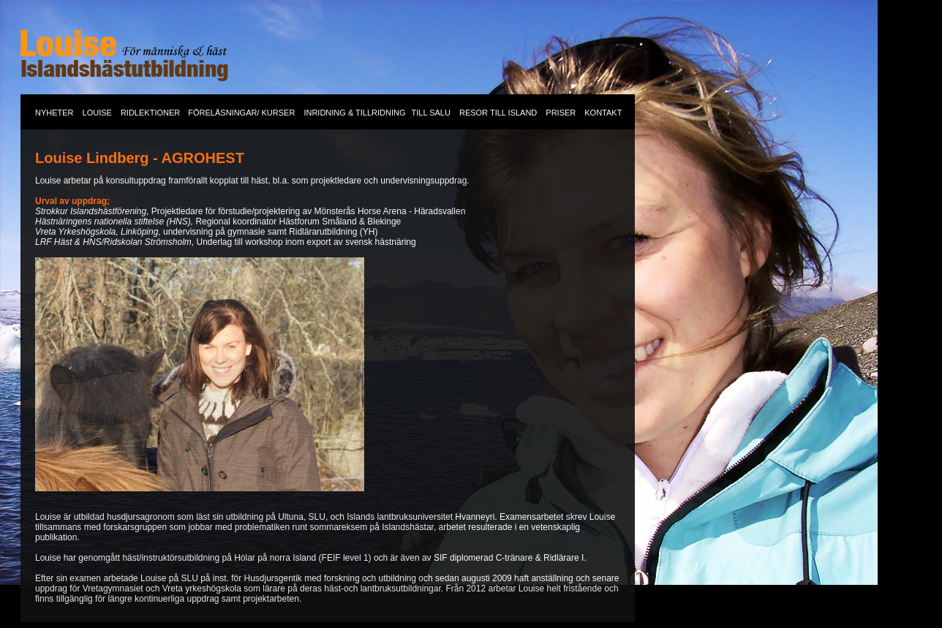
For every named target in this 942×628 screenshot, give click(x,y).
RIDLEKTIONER (151, 112)
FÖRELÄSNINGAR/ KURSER (241, 112)
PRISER (561, 112)
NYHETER (54, 112)
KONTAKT (603, 112)
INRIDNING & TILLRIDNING (354, 112)
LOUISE (97, 112)
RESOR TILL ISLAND (498, 112)
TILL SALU (431, 112)
